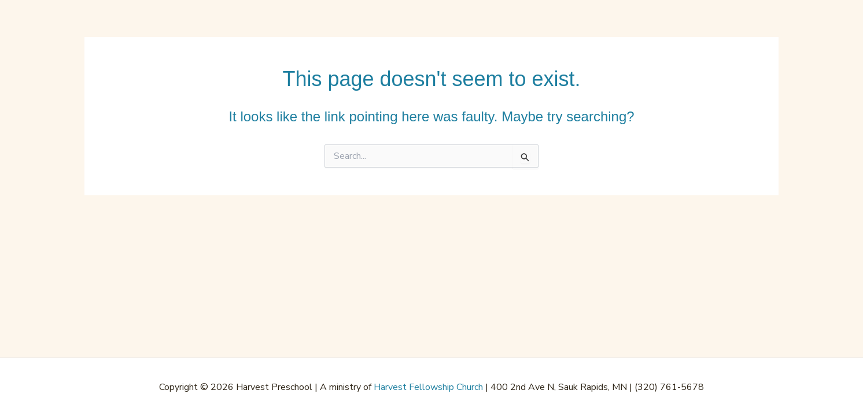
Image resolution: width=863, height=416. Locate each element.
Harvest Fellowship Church (428, 387)
